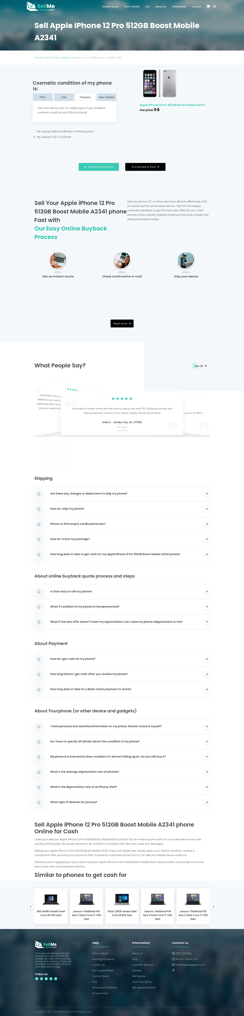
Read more (122, 323)
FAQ (147, 7)
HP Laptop (122, 427)
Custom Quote (100, 976)
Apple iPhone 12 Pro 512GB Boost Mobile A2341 (172, 105)
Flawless (85, 97)
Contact (197, 7)
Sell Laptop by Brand (143, 987)
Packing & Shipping (103, 959)
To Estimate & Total (145, 166)
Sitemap (137, 970)
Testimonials (179, 7)
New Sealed (106, 97)
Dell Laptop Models (103, 970)
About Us (160, 7)
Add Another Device (98, 166)
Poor (43, 97)
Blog (135, 959)
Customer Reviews (142, 964)
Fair (64, 97)
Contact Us (98, 964)
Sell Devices (138, 976)
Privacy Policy (100, 993)
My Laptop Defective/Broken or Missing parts (75, 131)
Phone (55, 57)
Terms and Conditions (104, 987)
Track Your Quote (141, 981)
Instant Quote (110, 7)
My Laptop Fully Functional (75, 136)
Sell (46, 57)
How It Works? (100, 953)
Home (38, 57)
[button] (41, 408)
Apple (65, 57)
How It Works (131, 7)
